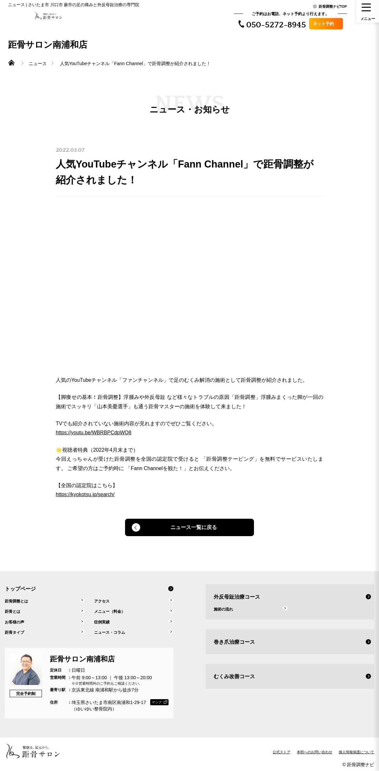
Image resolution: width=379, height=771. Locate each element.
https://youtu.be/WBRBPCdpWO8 (92, 431)
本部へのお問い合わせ (314, 750)
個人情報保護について (356, 750)
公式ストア (281, 750)
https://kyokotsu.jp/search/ (84, 492)
